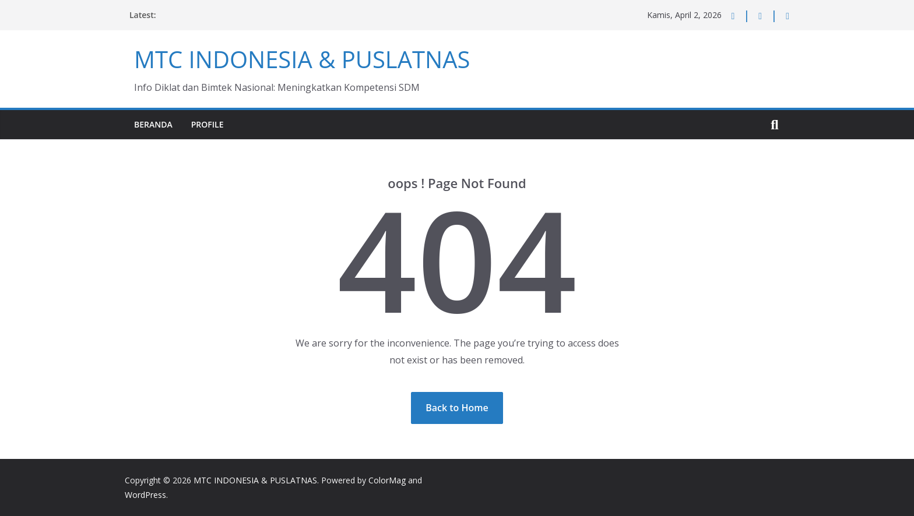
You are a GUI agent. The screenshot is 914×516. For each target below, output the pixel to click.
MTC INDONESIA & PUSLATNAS (302, 59)
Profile (207, 124)
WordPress (145, 494)
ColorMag (387, 480)
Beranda (153, 124)
